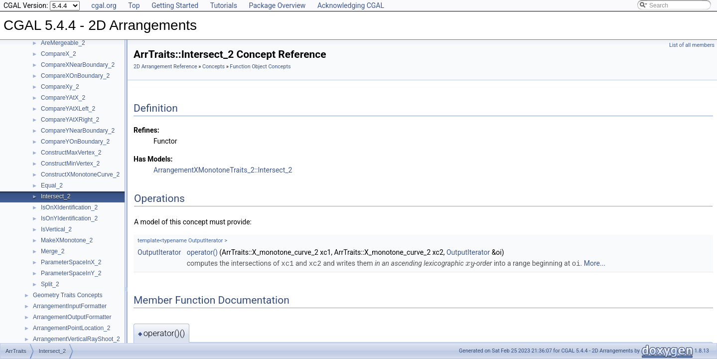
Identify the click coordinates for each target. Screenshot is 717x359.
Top (134, 5)
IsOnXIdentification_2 (69, 207)
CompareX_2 (58, 53)
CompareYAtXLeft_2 (68, 108)
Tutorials (223, 5)
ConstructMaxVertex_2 (71, 152)
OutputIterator (159, 252)
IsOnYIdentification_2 (69, 218)
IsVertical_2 (56, 229)
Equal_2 (52, 185)
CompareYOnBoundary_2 (75, 141)
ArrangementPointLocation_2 (71, 328)
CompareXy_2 (60, 86)
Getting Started (174, 5)
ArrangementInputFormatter (70, 306)
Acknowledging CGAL (350, 5)
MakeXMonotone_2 (67, 240)
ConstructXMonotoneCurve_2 (80, 174)
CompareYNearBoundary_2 (78, 130)
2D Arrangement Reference (165, 66)
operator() (202, 252)
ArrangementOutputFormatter (72, 317)
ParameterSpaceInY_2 (71, 273)
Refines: (146, 130)
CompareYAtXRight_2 (70, 119)
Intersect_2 (55, 196)
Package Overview (277, 5)
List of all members (692, 45)
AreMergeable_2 (63, 42)
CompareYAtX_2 (63, 97)
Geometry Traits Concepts (67, 295)
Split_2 (50, 284)
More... (594, 263)
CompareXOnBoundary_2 (75, 75)
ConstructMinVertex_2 (70, 163)
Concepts (213, 66)
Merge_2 (52, 251)
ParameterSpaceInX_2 (71, 262)
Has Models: (153, 159)
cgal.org (103, 5)
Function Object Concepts (260, 66)
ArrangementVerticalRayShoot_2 (76, 339)
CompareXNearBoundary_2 (78, 64)
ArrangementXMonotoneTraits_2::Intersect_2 (222, 170)
